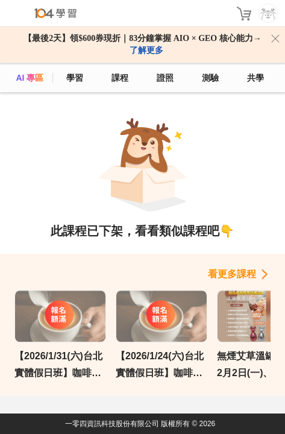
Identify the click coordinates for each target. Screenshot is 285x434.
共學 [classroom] (255, 78)
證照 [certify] (165, 78)
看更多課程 (232, 274)
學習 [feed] (74, 78)
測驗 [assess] (210, 78)
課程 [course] (119, 78)
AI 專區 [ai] (29, 78)
